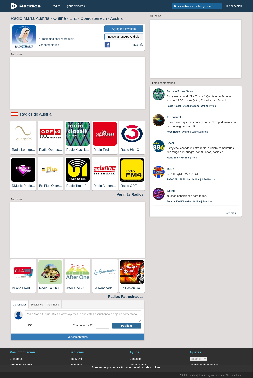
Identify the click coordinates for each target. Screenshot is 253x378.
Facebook (76, 364)
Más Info (138, 44)
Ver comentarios (77, 337)
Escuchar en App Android (123, 36)
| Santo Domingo (187, 131)
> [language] (198, 359)
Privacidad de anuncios (204, 364)
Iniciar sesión (234, 6)
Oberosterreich (93, 18)
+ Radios (55, 6)
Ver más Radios (130, 195)
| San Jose (190, 201)
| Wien (191, 106)
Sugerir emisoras (74, 6)
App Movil (76, 358)
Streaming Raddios (21, 364)
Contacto (135, 358)
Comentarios (19, 304)
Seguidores (37, 304)
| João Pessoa (191, 179)
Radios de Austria (36, 114)
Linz (73, 18)
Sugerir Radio (138, 364)
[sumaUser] (102, 326)
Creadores (16, 358)
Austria (116, 18)
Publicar (126, 325)
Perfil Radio (53, 304)
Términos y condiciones (211, 375)
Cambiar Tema (234, 375)
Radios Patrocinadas (125, 297)
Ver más (231, 213)
